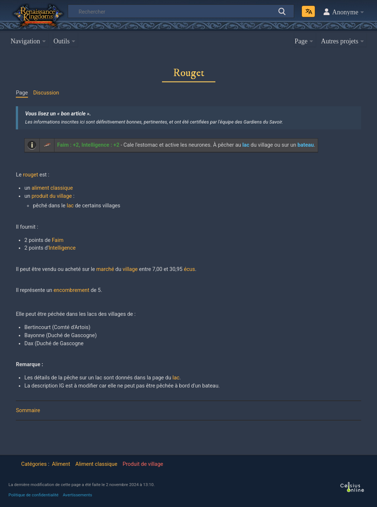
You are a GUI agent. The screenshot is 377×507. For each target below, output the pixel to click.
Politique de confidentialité (33, 494)
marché (105, 269)
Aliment (61, 464)
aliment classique (52, 188)
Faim (58, 240)
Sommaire (28, 410)
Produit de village (143, 464)
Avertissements (77, 494)
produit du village (52, 196)
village (130, 269)
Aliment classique (96, 464)
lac (70, 206)
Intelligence (62, 248)
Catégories (34, 464)
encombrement (71, 290)
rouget (30, 175)
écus (189, 269)
